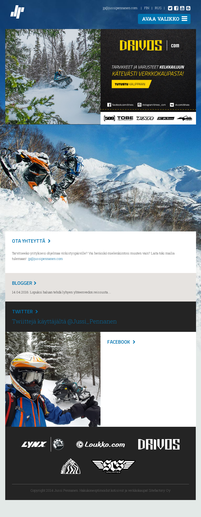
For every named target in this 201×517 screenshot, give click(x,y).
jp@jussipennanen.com (120, 7)
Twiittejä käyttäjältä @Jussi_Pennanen (64, 321)
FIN (146, 7)
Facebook (118, 341)
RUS (158, 7)
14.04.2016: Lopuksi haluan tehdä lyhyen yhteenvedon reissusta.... (61, 292)
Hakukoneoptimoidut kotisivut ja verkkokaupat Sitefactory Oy (125, 490)
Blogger (22, 283)
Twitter (22, 311)
